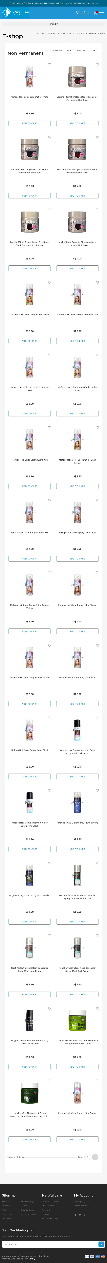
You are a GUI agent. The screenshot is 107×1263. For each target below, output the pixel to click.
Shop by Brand (27, 1210)
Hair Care (66, 33)
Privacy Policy (48, 1206)
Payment (46, 1210)
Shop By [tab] (54, 24)
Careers (5, 1206)
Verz (32, 1259)
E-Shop (52, 33)
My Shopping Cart (81, 1201)
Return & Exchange (50, 1218)
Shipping (46, 1214)
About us (6, 1201)
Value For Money (28, 1214)
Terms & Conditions (50, 1201)
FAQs (4, 1210)
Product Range (27, 1201)
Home (40, 33)
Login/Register (80, 1206)
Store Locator (8, 1214)
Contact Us (6, 1218)
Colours (79, 33)
